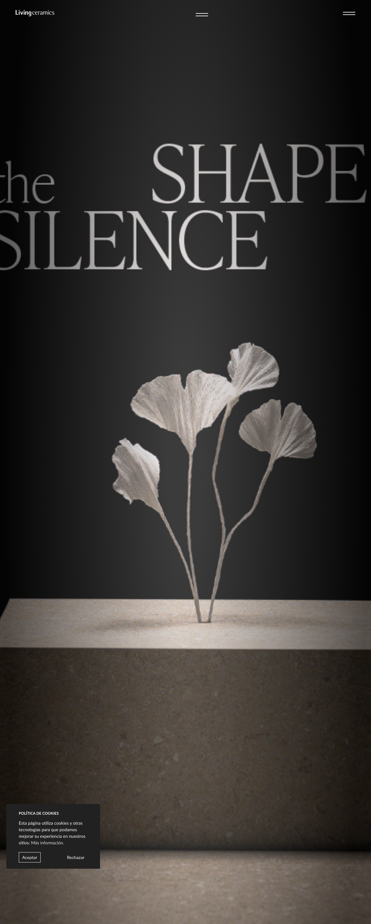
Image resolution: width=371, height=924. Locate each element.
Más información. (47, 842)
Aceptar (29, 857)
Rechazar (75, 857)
